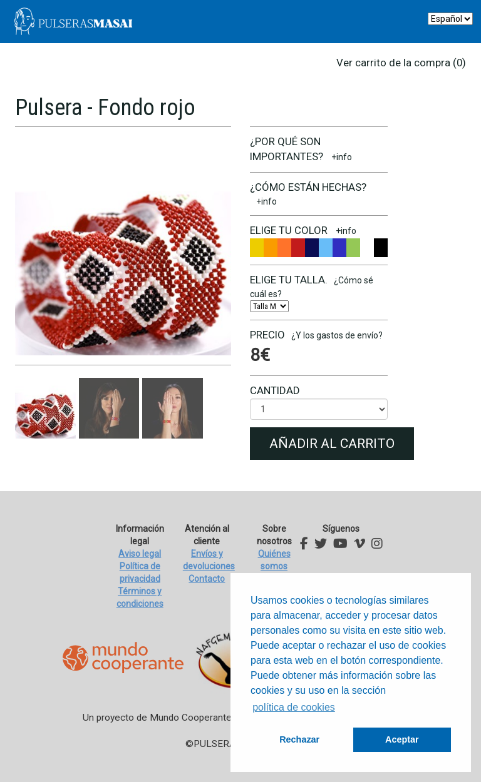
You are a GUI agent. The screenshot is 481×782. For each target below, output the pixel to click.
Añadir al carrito (332, 443)
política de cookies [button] (293, 707)
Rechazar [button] (299, 739)
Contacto (207, 579)
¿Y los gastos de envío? (337, 335)
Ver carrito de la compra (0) (401, 62)
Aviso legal (139, 554)
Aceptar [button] (402, 739)
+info (341, 157)
